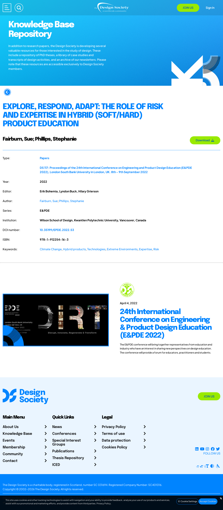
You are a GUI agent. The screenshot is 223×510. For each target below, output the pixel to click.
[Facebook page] (212, 449)
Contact (10, 461)
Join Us (188, 7)
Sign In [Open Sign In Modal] (210, 7)
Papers (44, 158)
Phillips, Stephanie (71, 201)
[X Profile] (218, 449)
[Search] (19, 7)
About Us (11, 427)
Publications (63, 451)
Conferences (64, 434)
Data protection (116, 440)
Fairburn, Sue (49, 201)
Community (13, 454)
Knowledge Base (17, 434)
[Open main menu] (7, 7)
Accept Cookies (208, 501)
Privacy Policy (114, 427)
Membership (14, 447)
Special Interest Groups (66, 442)
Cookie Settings (187, 501)
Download (205, 140)
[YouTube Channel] (202, 449)
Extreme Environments (122, 249)
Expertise (145, 249)
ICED (56, 465)
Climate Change (51, 249)
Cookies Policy (114, 447)
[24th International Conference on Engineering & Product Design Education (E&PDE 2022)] (167, 320)
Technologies (96, 249)
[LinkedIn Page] (196, 449)
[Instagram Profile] (207, 449)
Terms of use (113, 434)
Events (9, 440)
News (57, 427)
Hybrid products (74, 249)
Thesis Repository (68, 458)
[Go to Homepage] (111, 7)
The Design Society (47, 489)
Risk (156, 249)
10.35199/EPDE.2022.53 (57, 230)
